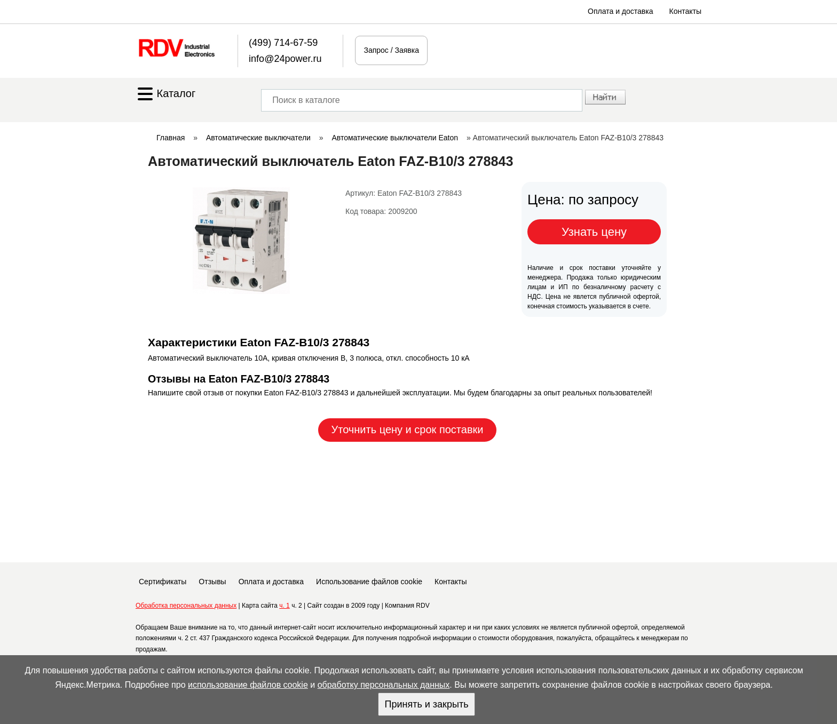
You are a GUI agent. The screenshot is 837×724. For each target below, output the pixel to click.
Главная (170, 137)
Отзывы (212, 581)
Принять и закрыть (426, 704)
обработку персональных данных (384, 684)
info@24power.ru (285, 58)
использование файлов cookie (248, 684)
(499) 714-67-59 (283, 42)
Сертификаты (162, 581)
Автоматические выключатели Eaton (394, 137)
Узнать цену (594, 231)
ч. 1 (284, 605)
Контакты (685, 11)
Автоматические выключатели (258, 137)
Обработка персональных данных (186, 605)
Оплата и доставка (620, 11)
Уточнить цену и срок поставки (407, 429)
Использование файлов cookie (369, 581)
